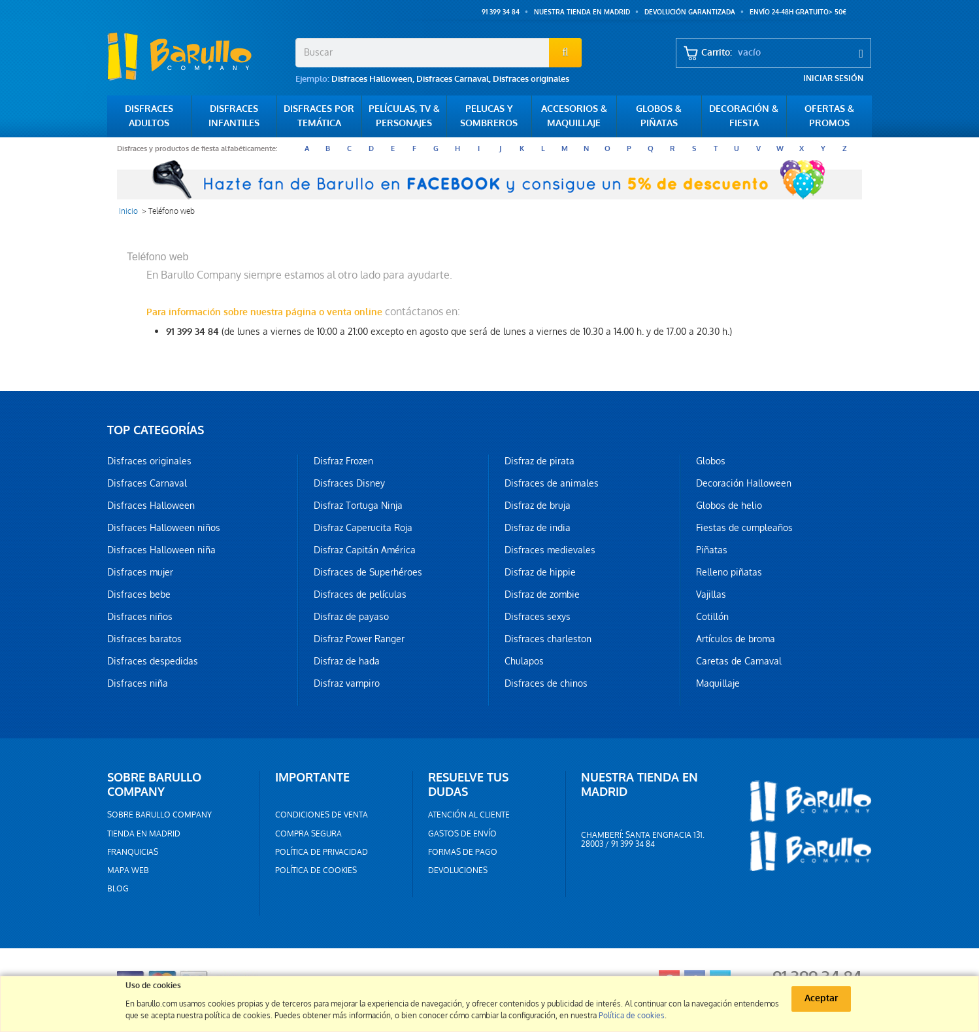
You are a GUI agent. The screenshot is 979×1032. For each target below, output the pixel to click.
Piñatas (711, 550)
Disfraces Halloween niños (163, 527)
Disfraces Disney (349, 483)
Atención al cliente (469, 815)
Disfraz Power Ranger (359, 638)
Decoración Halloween (743, 483)
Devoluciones (458, 870)
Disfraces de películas (360, 594)
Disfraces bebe (139, 594)
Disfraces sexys (538, 616)
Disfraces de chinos (546, 683)
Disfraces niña (137, 683)
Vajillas (711, 594)
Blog (118, 889)
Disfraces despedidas (152, 661)
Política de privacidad (321, 852)
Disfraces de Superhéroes (368, 572)
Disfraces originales (531, 78)
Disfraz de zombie (542, 594)
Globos (710, 461)
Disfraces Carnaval (452, 78)
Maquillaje (718, 683)
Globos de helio (729, 505)
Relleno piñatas (729, 572)
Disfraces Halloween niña (161, 550)
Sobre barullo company (159, 815)
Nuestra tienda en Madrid (582, 12)
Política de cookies (316, 870)
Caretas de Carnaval (739, 661)
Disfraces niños (140, 616)
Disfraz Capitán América (365, 550)
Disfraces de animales (552, 483)
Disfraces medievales (550, 550)
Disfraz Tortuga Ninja (358, 505)
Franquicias (132, 852)
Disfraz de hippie (540, 572)
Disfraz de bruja (538, 505)
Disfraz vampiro (347, 683)
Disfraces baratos (144, 638)
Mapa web (128, 870)
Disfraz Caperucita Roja (363, 527)
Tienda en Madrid (143, 834)
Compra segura (308, 834)
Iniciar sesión (833, 78)
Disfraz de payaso (351, 616)
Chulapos (524, 661)
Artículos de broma (735, 638)
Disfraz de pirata (539, 461)
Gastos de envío (462, 834)
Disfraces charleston (548, 638)
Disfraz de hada (347, 661)
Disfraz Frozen (343, 461)
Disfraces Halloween (371, 78)
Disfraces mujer (140, 572)
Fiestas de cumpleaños (744, 527)
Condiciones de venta (321, 815)
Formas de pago (462, 852)
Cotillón (712, 616)
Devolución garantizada (689, 12)
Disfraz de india (538, 527)
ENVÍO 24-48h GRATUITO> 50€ (798, 12)
